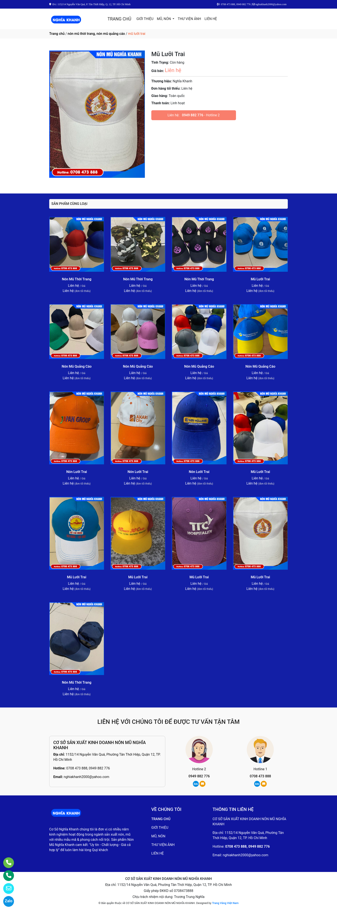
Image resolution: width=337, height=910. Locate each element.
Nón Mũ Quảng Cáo (77, 366)
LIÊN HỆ (210, 19)
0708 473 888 (260, 776)
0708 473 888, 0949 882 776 (88, 768)
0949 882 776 (192, 115)
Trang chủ (56, 34)
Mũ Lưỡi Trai (260, 279)
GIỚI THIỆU (144, 19)
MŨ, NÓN (164, 19)
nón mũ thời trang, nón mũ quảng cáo (96, 34)
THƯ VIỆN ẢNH (189, 19)
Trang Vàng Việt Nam (225, 903)
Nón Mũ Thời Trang (76, 279)
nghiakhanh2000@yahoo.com (86, 777)
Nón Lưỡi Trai (76, 472)
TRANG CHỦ (119, 18)
